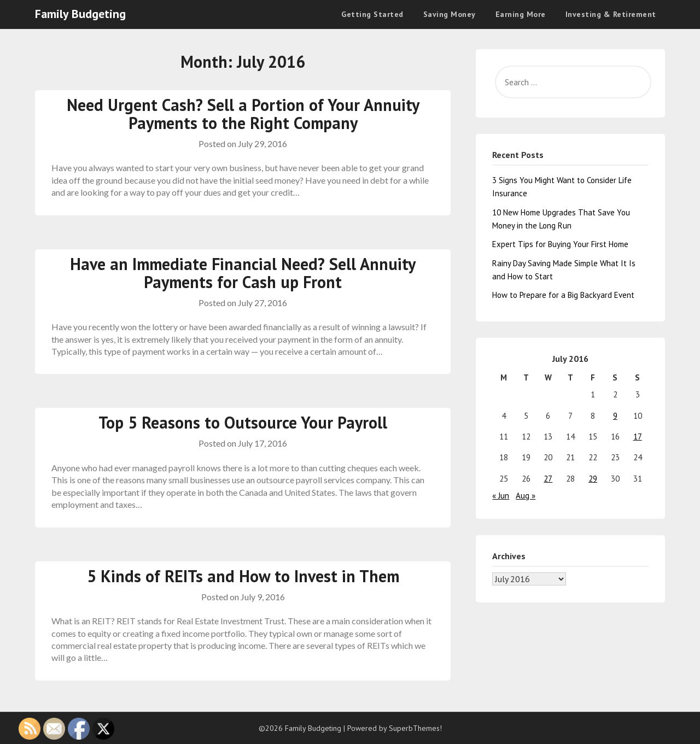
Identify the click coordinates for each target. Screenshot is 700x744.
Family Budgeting (80, 13)
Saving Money (449, 14)
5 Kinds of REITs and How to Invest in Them (243, 576)
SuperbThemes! (415, 728)
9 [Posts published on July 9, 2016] (615, 416)
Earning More (520, 14)
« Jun (500, 495)
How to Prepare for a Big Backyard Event (563, 295)
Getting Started (372, 14)
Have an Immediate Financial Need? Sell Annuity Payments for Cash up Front (243, 272)
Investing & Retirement (610, 14)
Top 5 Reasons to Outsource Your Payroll (242, 422)
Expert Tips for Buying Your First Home (560, 244)
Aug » (525, 495)
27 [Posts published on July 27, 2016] (548, 478)
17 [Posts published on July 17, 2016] (637, 436)
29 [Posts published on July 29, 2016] (592, 478)
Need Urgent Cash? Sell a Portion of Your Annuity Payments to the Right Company (243, 113)
